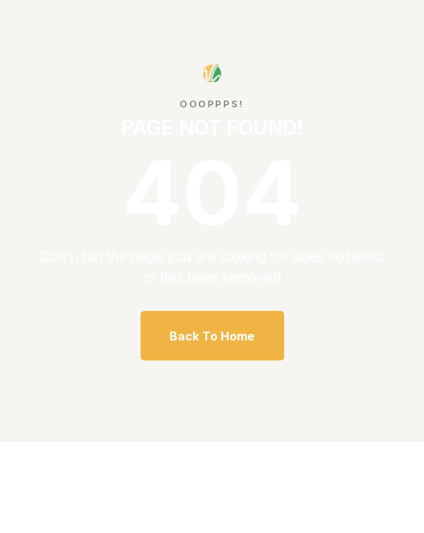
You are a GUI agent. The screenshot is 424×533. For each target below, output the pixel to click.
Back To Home (212, 336)
